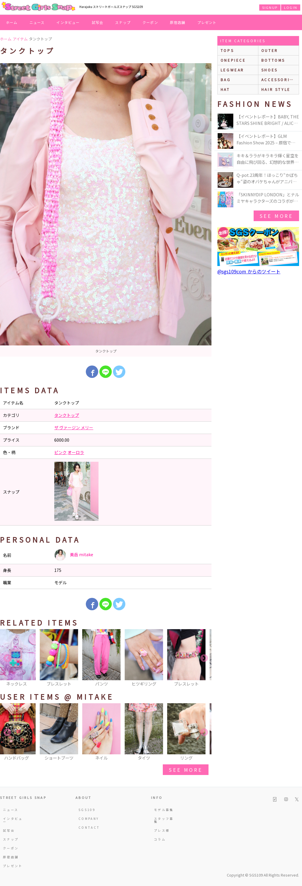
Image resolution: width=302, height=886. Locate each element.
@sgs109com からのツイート (248, 271)
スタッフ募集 (164, 820)
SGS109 (87, 809)
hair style (275, 89)
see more (185, 769)
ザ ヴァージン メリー (73, 427)
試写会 (98, 22)
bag (226, 79)
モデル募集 (164, 809)
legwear (232, 69)
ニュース (37, 22)
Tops (227, 50)
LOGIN (290, 7)
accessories (278, 79)
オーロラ (76, 452)
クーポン (150, 22)
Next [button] (204, 658)
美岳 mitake (73, 555)
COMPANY (88, 818)
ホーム (12, 22)
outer (269, 50)
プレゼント (207, 22)
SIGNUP (270, 7)
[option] (105, 210)
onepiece (233, 60)
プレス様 (162, 830)
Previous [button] (7, 658)
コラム (160, 839)
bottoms (273, 60)
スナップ (123, 22)
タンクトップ (66, 415)
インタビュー (68, 22)
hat (225, 89)
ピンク (60, 452)
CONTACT (89, 827)
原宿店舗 (178, 22)
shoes (269, 69)
